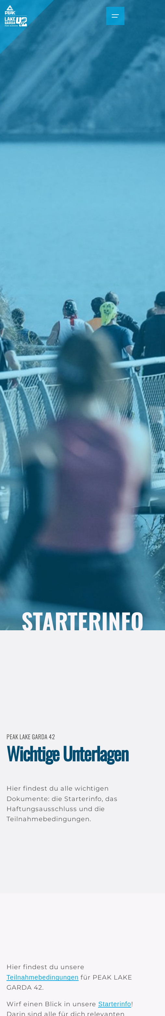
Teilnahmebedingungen (42, 977)
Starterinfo (114, 1004)
